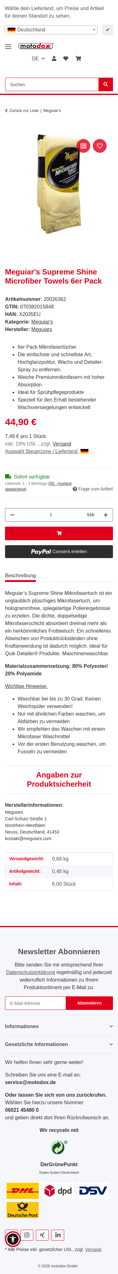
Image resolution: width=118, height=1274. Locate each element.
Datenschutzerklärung (30, 972)
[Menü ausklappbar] (8, 44)
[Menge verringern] (12, 514)
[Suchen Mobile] (52, 84)
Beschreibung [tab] (20, 575)
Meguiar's (42, 321)
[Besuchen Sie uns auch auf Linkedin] (57, 1235)
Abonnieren (89, 1002)
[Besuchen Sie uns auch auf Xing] (42, 1235)
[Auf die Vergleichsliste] (83, 146)
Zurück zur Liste (23, 110)
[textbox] (51, 30)
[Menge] (50, 514)
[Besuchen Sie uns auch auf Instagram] (26, 1235)
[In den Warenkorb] (10, 130)
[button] (54, 59)
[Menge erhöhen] (106, 514)
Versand (62, 443)
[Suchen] (105, 84)
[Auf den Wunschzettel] (100, 146)
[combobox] (51, 29)
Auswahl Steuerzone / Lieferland (46, 451)
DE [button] (35, 58)
